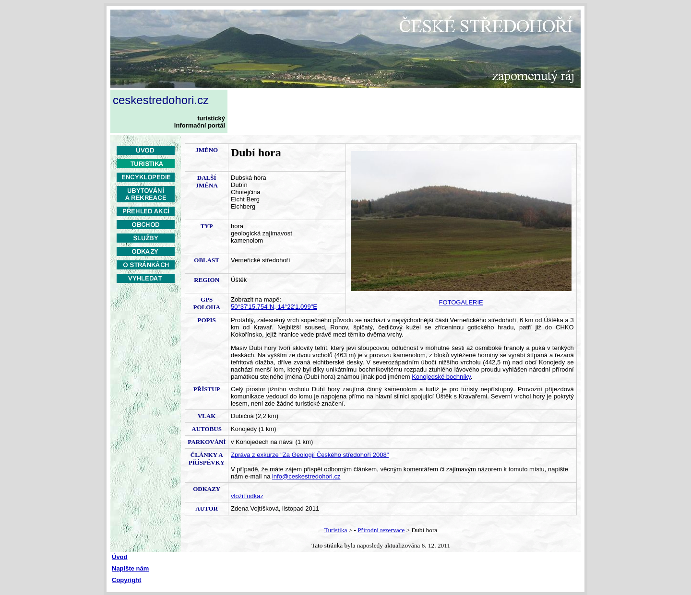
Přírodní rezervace (381, 530)
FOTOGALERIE (461, 302)
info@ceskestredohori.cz (306, 476)
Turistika (335, 530)
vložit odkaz (247, 496)
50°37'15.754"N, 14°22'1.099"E (274, 306)
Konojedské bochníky (441, 376)
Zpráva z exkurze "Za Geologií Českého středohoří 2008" (310, 454)
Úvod (120, 556)
